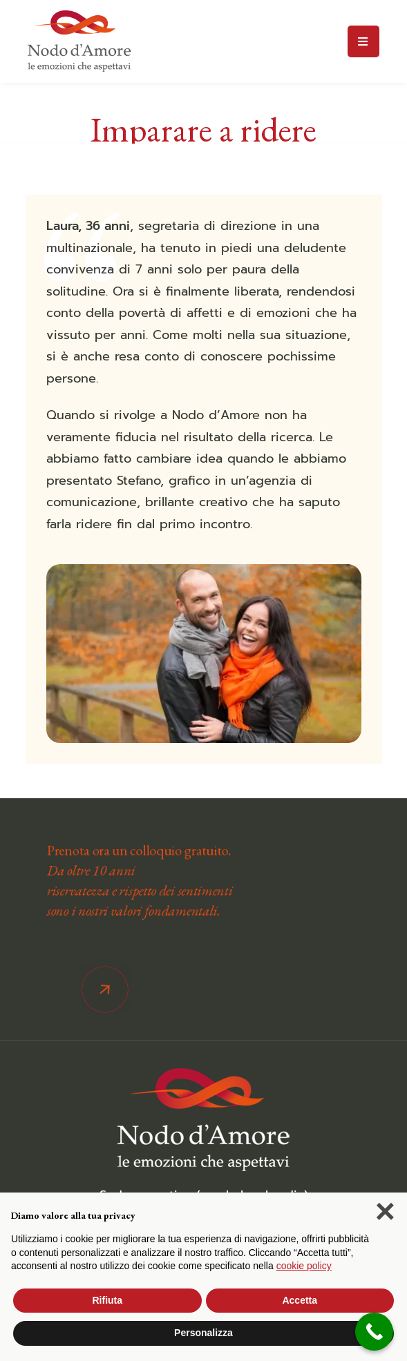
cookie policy (304, 1265)
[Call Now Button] (374, 1332)
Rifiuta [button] (107, 1300)
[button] (385, 1215)
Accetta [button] (299, 1300)
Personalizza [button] (203, 1332)
